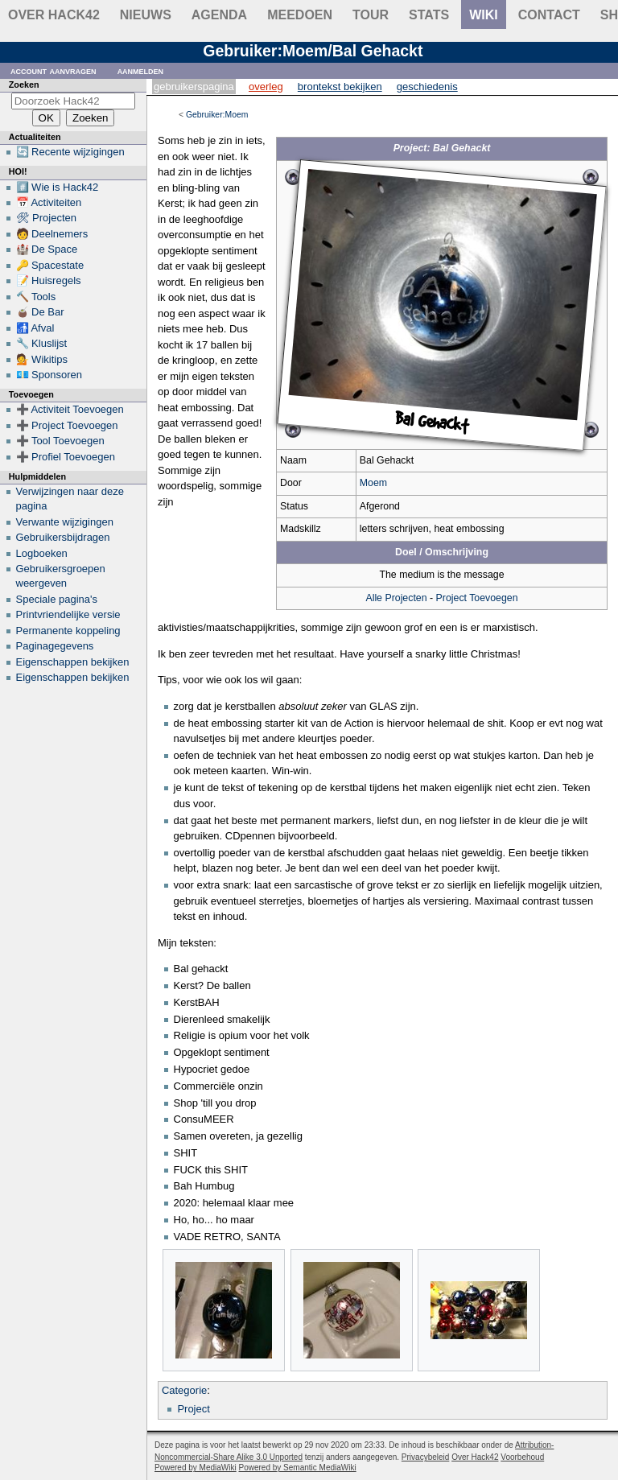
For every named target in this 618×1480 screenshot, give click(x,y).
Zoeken (24, 84)
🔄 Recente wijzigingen (70, 152)
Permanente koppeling (68, 631)
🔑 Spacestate (50, 265)
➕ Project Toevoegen (67, 425)
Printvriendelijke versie (68, 614)
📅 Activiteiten (49, 202)
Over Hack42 (54, 15)
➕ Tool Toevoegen (60, 441)
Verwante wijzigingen (64, 522)
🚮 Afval (35, 328)
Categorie (184, 1390)
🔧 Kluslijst (42, 343)
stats (429, 15)
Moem (373, 483)
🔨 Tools (36, 297)
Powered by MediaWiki (195, 1467)
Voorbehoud (522, 1457)
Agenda (219, 15)
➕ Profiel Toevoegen (65, 457)
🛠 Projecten (46, 218)
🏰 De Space (47, 249)
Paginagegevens (55, 646)
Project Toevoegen (477, 598)
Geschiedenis (427, 86)
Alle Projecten (395, 598)
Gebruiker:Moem (217, 114)
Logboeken (42, 553)
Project (193, 1409)
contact (549, 15)
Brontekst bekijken (340, 86)
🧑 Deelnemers (52, 234)
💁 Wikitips (42, 359)
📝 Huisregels (48, 280)
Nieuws (145, 15)
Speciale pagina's (57, 599)
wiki (483, 15)
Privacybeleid (425, 1457)
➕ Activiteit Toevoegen (70, 409)
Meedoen (299, 15)
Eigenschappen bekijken (73, 662)
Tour (370, 15)
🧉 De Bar (40, 312)
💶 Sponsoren (49, 375)
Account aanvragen (53, 70)
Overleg (266, 86)
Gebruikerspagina (194, 86)
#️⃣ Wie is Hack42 (57, 187)
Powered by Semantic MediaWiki (297, 1467)
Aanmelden (140, 70)
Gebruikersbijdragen (63, 537)
